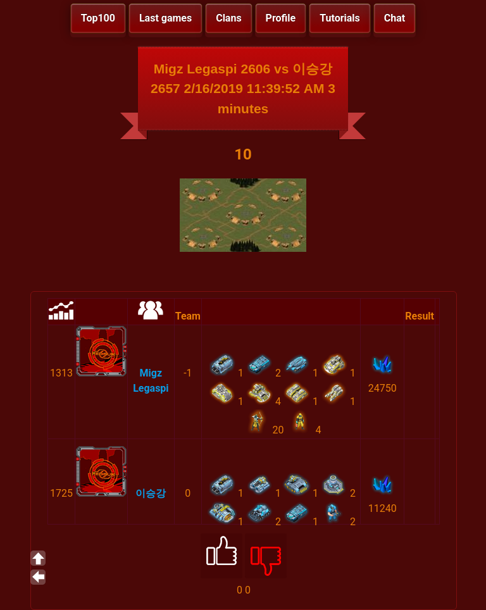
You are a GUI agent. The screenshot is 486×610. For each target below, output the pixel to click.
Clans (228, 18)
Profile (281, 18)
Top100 (98, 18)
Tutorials (340, 18)
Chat (394, 18)
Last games (165, 18)
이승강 (150, 493)
